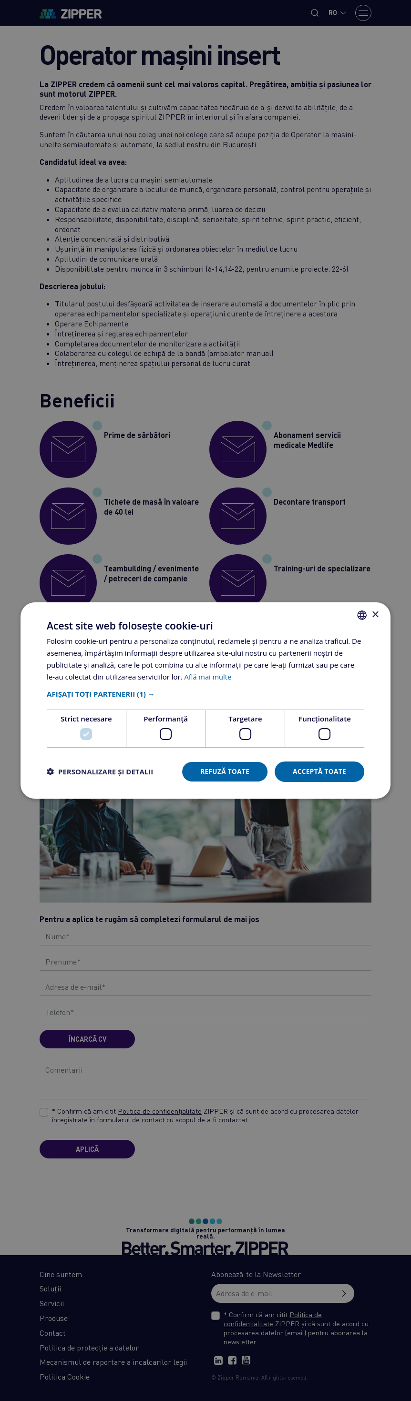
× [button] (375, 614)
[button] (205, 694)
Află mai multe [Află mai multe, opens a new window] (209, 676)
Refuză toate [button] (222, 771)
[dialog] (205, 700)
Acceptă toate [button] (318, 771)
